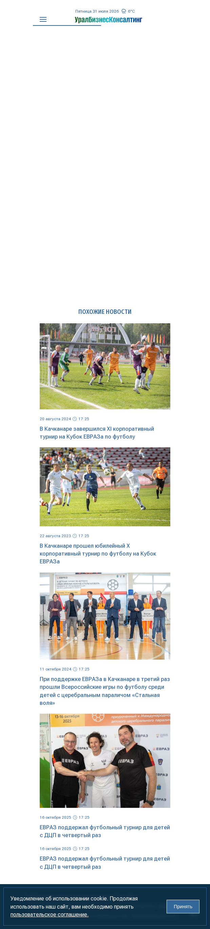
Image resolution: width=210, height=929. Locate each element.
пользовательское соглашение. (50, 914)
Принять (183, 906)
